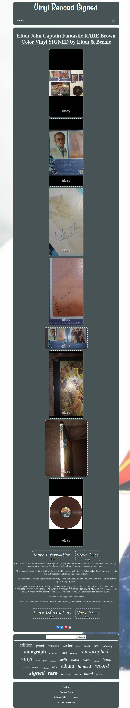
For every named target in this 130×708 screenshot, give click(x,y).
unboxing (107, 646)
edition (26, 645)
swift (63, 660)
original (96, 661)
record (101, 666)
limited (84, 666)
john (45, 660)
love (64, 652)
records (65, 674)
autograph (35, 651)
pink (38, 660)
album (67, 666)
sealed (74, 660)
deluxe (77, 674)
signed (37, 673)
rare (53, 673)
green (35, 667)
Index (66, 687)
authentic (53, 653)
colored (53, 661)
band (88, 673)
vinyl (26, 658)
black (86, 660)
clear (26, 667)
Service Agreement (66, 702)
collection (53, 646)
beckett (99, 674)
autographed (94, 651)
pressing (73, 653)
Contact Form (66, 692)
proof (40, 645)
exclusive (45, 668)
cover (87, 646)
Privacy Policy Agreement (66, 697)
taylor (67, 645)
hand (107, 659)
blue (55, 667)
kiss (96, 646)
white (78, 646)
